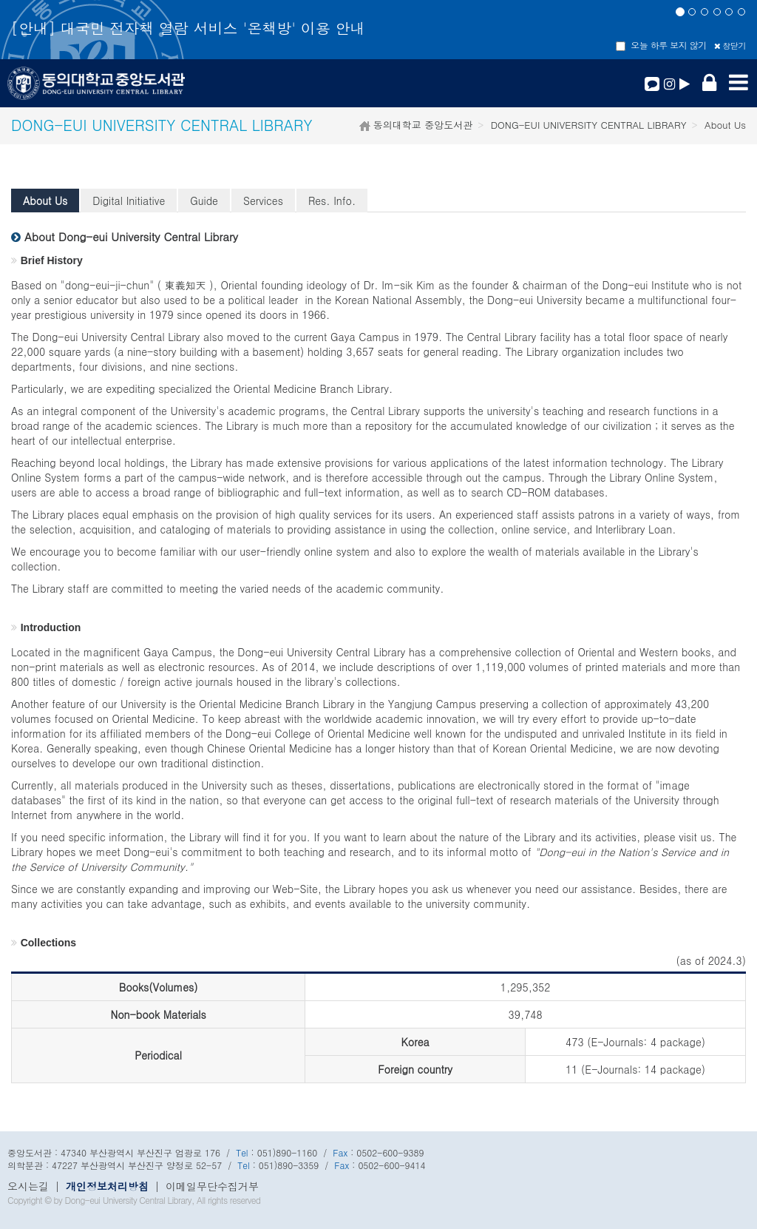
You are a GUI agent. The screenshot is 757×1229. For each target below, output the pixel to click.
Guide (204, 200)
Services (263, 200)
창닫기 (730, 45)
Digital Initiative (128, 200)
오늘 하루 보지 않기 (661, 44)
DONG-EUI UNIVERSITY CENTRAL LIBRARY (589, 125)
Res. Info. (332, 200)
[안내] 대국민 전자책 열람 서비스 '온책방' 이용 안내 (187, 27)
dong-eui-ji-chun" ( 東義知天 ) (139, 284)
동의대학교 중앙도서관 (421, 125)
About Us (45, 200)
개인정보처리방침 (107, 1186)
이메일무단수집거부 (212, 1186)
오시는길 (28, 1186)
